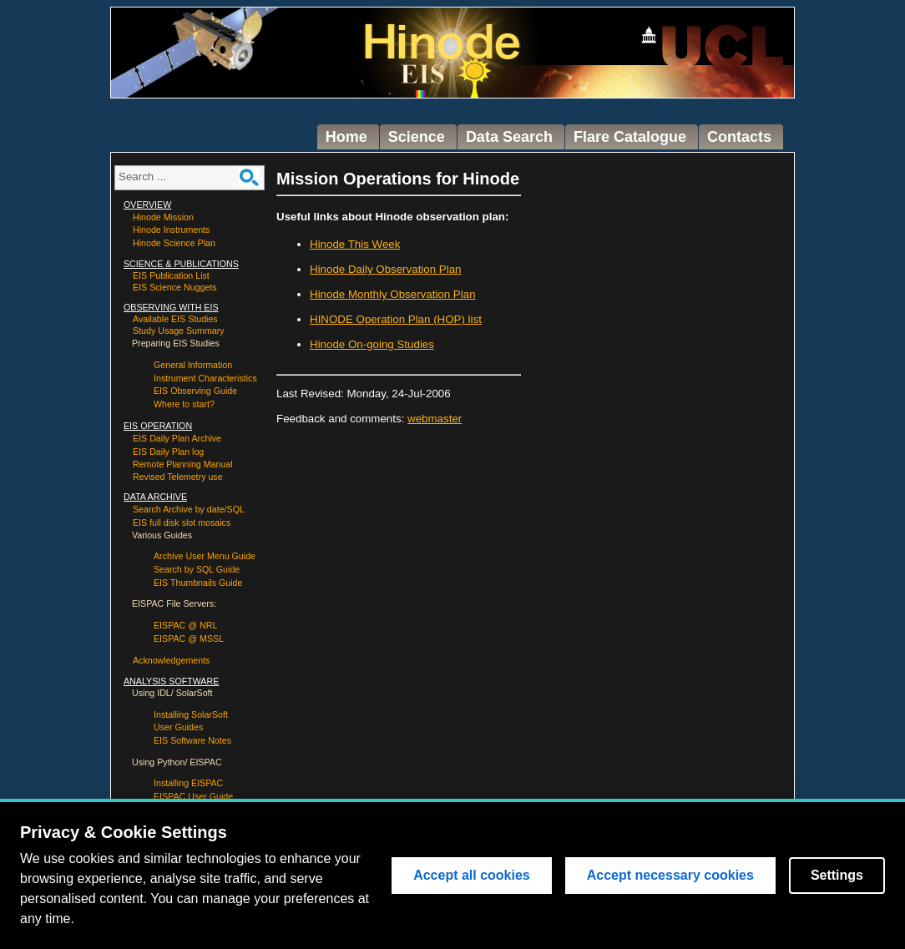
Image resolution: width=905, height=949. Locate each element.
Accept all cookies (471, 875)
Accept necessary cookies (670, 875)
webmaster (434, 418)
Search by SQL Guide (197, 569)
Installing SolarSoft (191, 714)
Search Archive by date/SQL (189, 509)
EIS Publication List (171, 275)
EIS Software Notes (192, 740)
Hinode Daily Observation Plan (386, 269)
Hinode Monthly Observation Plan (393, 294)
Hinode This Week (355, 244)
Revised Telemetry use (178, 477)
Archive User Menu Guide (204, 556)
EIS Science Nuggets (175, 287)
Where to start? (184, 404)
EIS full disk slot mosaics (181, 522)
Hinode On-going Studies (372, 344)
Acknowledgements (171, 660)
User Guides (178, 727)
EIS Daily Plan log (168, 452)
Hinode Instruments (171, 230)
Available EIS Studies (175, 319)
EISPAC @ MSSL (189, 639)
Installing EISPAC (188, 783)
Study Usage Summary (179, 331)
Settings (837, 875)
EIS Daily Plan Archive (177, 438)
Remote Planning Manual (183, 464)
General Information (193, 365)
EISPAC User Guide (193, 796)
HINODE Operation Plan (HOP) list (396, 319)
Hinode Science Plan (174, 243)
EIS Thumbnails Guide (198, 583)
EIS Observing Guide (195, 391)
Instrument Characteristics (205, 378)
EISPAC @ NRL (185, 625)
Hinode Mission (163, 217)
